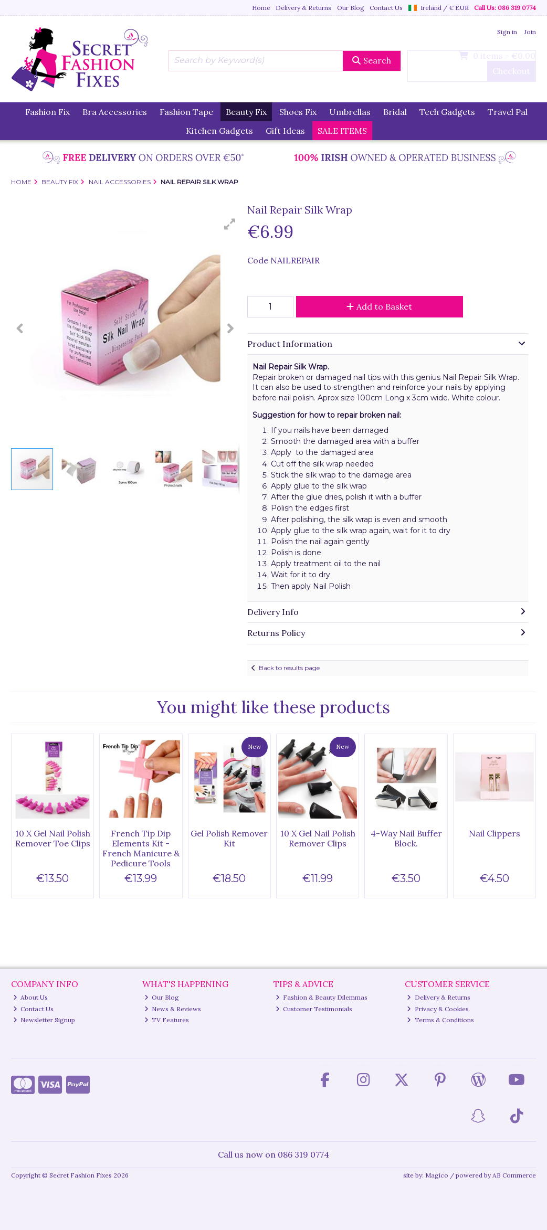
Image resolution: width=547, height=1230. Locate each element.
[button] (230, 224)
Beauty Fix (246, 112)
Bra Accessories (114, 112)
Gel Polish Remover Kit (229, 838)
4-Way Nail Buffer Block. (406, 838)
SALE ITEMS (342, 130)
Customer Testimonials (314, 1009)
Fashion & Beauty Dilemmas (322, 997)
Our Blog (350, 8)
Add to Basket (379, 306)
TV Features (167, 1020)
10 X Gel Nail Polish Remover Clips (317, 838)
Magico (436, 1175)
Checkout (511, 71)
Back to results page (289, 668)
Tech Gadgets (447, 112)
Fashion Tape (186, 112)
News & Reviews (173, 1009)
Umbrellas (350, 112)
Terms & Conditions (440, 1020)
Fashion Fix (47, 112)
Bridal (395, 112)
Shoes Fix (298, 112)
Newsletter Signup (44, 1020)
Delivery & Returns (303, 8)
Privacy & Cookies (438, 1009)
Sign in (507, 32)
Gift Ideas (285, 130)
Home (261, 8)
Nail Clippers (494, 833)
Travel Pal (508, 112)
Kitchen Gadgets (219, 130)
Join (530, 32)
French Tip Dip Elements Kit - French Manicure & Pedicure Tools (141, 848)
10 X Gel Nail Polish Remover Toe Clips (52, 838)
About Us (30, 997)
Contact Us (386, 8)
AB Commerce (514, 1175)
